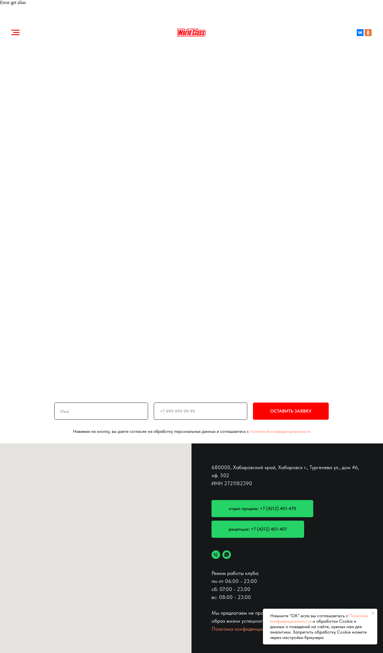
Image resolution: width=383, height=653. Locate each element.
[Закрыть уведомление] (373, 613)
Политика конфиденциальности (247, 629)
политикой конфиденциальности (280, 431)
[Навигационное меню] (15, 32)
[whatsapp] (226, 554)
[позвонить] (216, 554)
